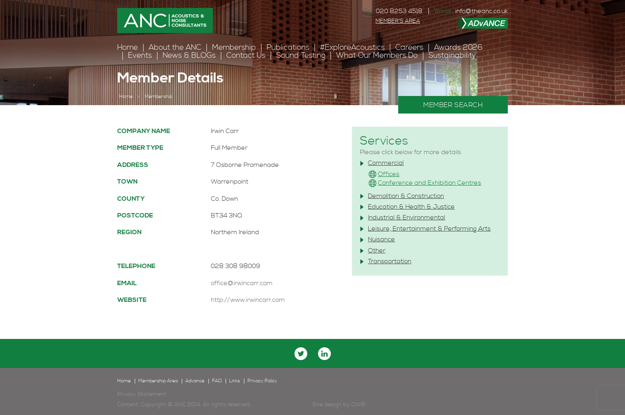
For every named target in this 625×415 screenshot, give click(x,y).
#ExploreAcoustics (352, 47)
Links (234, 381)
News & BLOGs (189, 55)
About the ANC (175, 47)
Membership (234, 47)
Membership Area (158, 381)
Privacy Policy (262, 381)
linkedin (324, 353)
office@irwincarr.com (242, 283)
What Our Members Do (377, 55)
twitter (301, 353)
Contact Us (245, 55)
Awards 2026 (458, 47)
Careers (409, 47)
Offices (388, 174)
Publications (288, 47)
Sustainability (452, 55)
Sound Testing (300, 55)
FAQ (217, 381)
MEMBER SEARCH (453, 105)
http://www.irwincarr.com (248, 300)
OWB (358, 404)
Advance (194, 381)
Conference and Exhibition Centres (429, 183)
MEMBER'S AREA (397, 21)
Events (140, 55)
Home (127, 47)
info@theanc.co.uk (481, 11)
